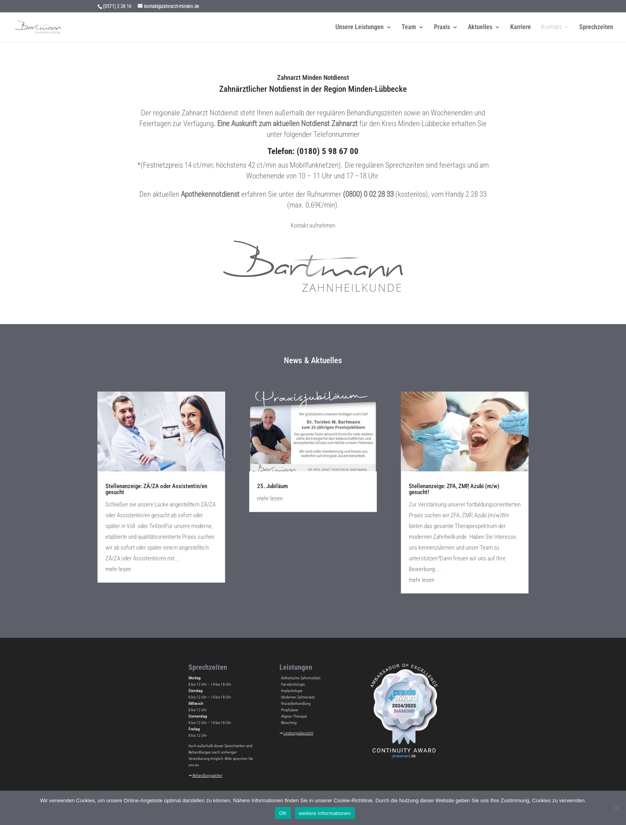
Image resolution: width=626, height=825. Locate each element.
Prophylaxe (289, 710)
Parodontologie (293, 684)
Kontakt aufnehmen (313, 225)
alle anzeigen (313, 374)
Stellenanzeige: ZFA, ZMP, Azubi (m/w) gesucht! (454, 489)
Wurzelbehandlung (296, 703)
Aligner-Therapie (294, 716)
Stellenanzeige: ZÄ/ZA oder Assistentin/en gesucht (156, 489)
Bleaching (289, 722)
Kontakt (551, 27)
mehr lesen (118, 569)
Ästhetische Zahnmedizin (301, 678)
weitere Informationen (325, 813)
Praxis (442, 27)
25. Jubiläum (272, 486)
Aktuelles (480, 27)
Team (409, 27)
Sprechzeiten (596, 27)
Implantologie (292, 690)
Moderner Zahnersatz (298, 697)
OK (283, 813)
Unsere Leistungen (359, 27)
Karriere (520, 27)
